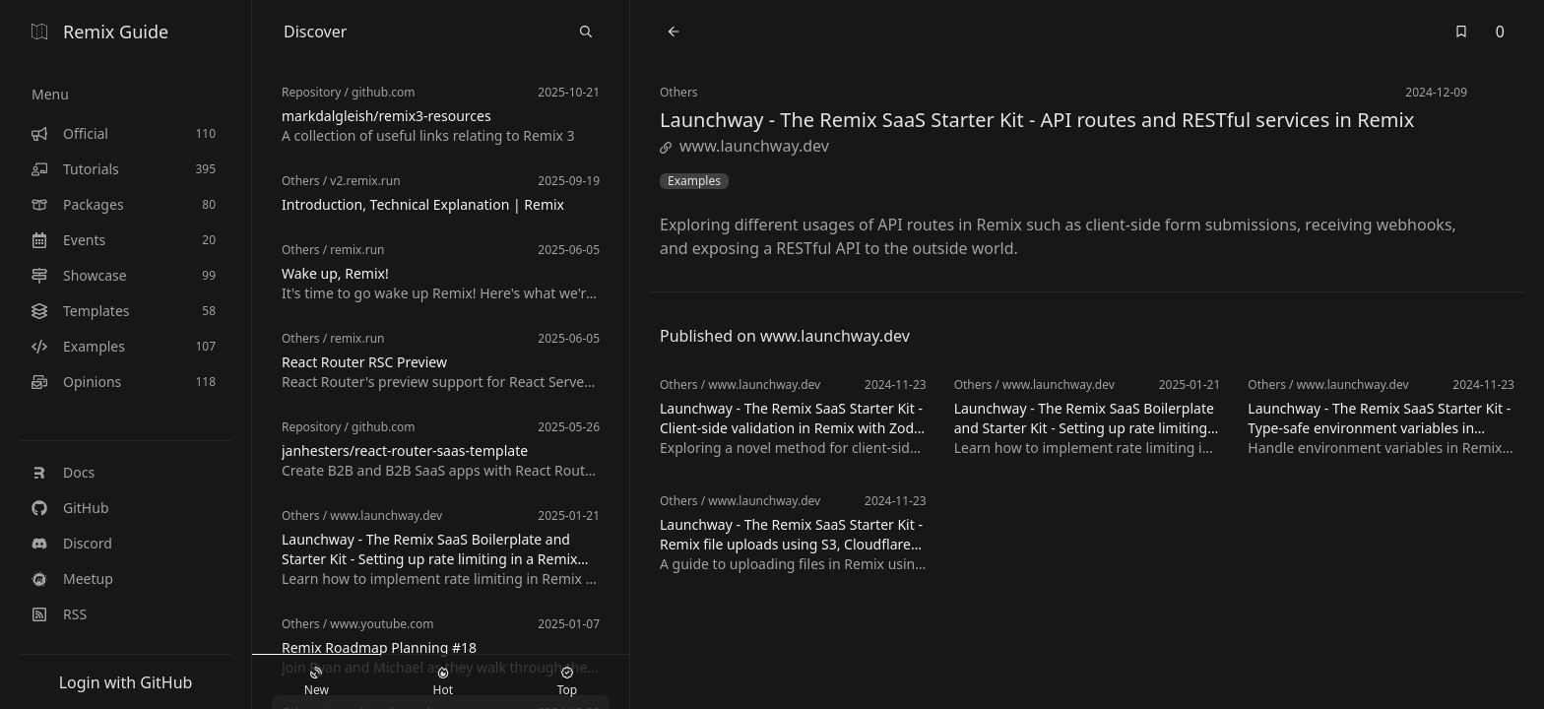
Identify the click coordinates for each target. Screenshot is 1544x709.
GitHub (70, 507)
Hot (443, 682)
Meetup (72, 578)
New (316, 682)
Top (567, 682)
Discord (72, 543)
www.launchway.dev (744, 146)
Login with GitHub (126, 682)
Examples (694, 181)
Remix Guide (100, 31)
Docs (63, 472)
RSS (59, 614)
